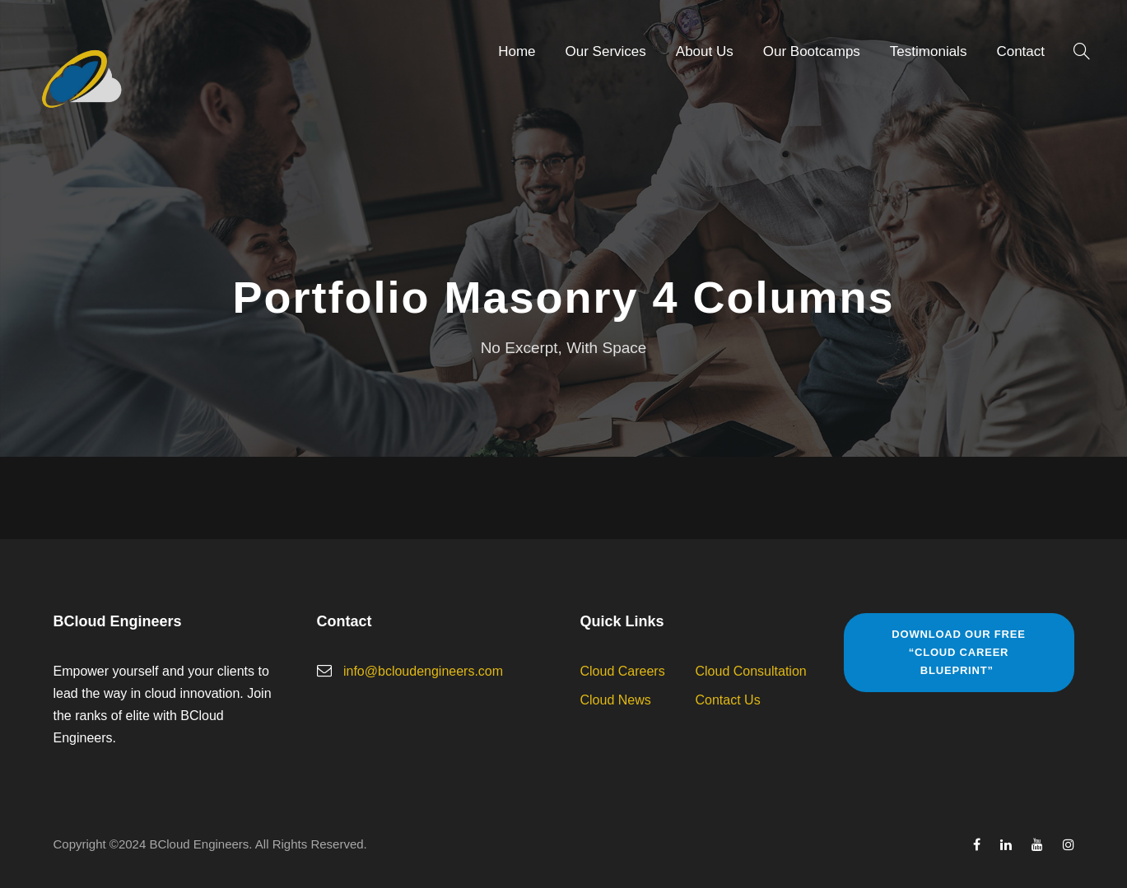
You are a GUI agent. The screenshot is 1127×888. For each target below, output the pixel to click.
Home (516, 51)
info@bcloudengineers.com (423, 671)
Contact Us (728, 700)
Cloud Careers (622, 671)
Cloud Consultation (751, 671)
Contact (1020, 51)
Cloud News (615, 700)
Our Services (606, 51)
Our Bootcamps (811, 51)
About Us (704, 51)
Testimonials (928, 51)
